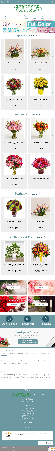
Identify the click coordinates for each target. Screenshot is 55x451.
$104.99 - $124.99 (14, 271)
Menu (5, 18)
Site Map (33, 450)
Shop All (33, 35)
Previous (2, 56)
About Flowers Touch (7, 350)
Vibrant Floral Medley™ (41, 142)
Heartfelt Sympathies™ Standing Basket (41, 265)
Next (52, 56)
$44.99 (40, 106)
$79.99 (40, 149)
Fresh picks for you (27, 334)
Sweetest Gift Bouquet (41, 178)
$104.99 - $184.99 (40, 271)
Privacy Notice (13, 450)
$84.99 (14, 185)
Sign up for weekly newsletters (27, 341)
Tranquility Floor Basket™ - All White (14, 265)
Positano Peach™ (14, 63)
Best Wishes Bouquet (14, 221)
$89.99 (14, 69)
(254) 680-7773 (7, 2)
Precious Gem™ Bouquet (14, 99)
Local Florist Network (24, 450)
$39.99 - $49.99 (14, 228)
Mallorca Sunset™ (41, 63)
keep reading (4, 355)
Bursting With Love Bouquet (14, 178)
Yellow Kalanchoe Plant (41, 99)
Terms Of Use (5, 450)
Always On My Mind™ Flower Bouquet (14, 142)
